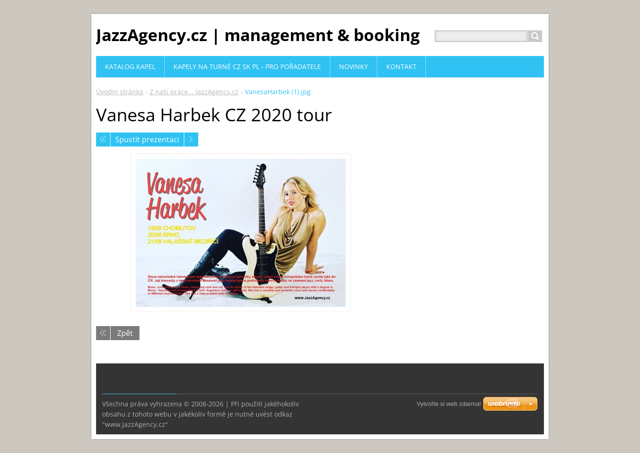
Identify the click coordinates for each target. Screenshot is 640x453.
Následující (191, 139)
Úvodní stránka (119, 91)
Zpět (125, 333)
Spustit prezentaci (147, 139)
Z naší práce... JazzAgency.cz (194, 91)
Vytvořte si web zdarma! (449, 403)
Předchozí (103, 139)
